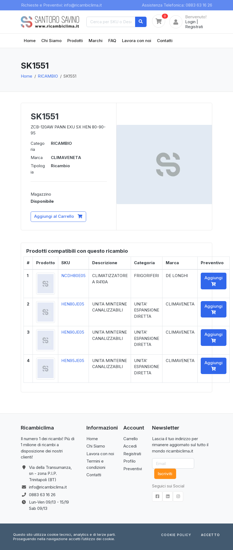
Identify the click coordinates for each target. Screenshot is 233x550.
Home (30, 40)
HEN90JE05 (72, 332)
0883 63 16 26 (42, 494)
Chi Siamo (51, 40)
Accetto (210, 535)
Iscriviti (165, 473)
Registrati (194, 26)
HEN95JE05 (72, 360)
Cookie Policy (176, 535)
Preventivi (132, 468)
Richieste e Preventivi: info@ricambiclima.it (61, 5)
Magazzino (41, 194)
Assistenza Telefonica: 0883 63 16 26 (177, 5)
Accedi (130, 446)
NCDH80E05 (73, 275)
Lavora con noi (136, 40)
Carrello (130, 438)
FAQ (112, 40)
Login (190, 21)
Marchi (96, 40)
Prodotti (75, 40)
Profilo (129, 461)
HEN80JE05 (72, 304)
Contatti (165, 40)
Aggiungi (214, 280)
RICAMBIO (48, 76)
